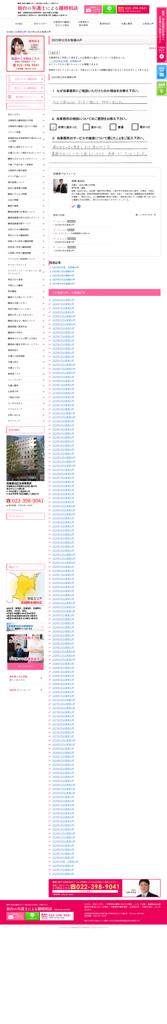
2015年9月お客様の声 (63, 796)
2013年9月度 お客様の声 (65, 267)
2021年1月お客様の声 (63, 275)
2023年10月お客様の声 (63, 417)
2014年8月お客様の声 (63, 849)
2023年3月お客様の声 (63, 445)
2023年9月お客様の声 (63, 421)
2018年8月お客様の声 (63, 667)
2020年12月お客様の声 (63, 554)
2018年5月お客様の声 (63, 679)
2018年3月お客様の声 (63, 687)
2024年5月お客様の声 (63, 393)
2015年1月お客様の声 (63, 829)
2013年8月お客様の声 (63, 865)
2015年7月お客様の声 (63, 805)
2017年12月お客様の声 (63, 699)
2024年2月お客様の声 (63, 405)
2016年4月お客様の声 (63, 768)
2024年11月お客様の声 (63, 368)
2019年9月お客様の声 (63, 283)
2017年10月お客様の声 (63, 708)
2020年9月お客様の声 (63, 566)
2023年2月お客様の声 (63, 449)
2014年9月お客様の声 (63, 845)
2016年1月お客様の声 (63, 780)
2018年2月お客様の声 (63, 691)
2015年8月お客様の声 (63, 800)
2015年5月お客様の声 (63, 813)
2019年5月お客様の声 (63, 631)
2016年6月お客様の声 (63, 760)
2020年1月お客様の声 (63, 598)
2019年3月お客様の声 (63, 639)
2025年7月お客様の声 (63, 336)
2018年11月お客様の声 (63, 655)
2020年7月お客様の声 (63, 574)
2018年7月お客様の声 (63, 671)
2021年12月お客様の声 (63, 506)
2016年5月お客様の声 (63, 764)
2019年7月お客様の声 (63, 623)
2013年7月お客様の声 (63, 271)
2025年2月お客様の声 (63, 356)
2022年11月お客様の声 (63, 461)
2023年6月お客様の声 (63, 433)
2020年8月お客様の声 (63, 570)
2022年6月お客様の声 (63, 481)
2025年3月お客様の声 (63, 352)
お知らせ (71, 230)
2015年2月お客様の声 (63, 825)
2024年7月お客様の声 (63, 384)
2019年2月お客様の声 (63, 643)
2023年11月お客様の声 (63, 413)
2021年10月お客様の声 (63, 514)
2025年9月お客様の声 (63, 328)
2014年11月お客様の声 (63, 837)
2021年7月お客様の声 (63, 526)
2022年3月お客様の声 (63, 494)
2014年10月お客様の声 (63, 841)
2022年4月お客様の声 (63, 489)
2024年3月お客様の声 (63, 401)
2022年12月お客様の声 (63, 457)
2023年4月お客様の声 (63, 441)
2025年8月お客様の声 (63, 332)
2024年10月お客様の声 (63, 372)
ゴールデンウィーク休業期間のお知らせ (72, 233)
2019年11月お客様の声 (63, 607)
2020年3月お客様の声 (63, 590)
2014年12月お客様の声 (63, 833)
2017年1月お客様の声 (63, 736)
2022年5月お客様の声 (63, 485)
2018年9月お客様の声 (63, 663)
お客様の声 (20, 31)
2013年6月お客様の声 (63, 873)
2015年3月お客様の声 (63, 821)
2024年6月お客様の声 (63, 388)
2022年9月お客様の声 (63, 469)
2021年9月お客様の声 (63, 518)
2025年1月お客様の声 (63, 360)
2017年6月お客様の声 (63, 716)
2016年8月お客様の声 (63, 752)
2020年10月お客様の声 (63, 562)
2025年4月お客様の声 (63, 348)
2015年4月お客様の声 (63, 817)
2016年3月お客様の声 (63, 772)
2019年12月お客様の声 (63, 603)
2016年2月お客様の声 (63, 776)
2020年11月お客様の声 (63, 558)
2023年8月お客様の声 (63, 425)
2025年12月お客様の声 (63, 316)
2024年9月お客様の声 (63, 376)
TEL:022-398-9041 (136, 913)
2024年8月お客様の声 (63, 380)
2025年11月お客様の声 (63, 320)
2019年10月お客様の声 (63, 611)
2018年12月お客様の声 (63, 651)
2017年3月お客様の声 (63, 728)
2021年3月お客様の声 (63, 542)
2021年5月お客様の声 (63, 534)
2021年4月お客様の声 (63, 538)
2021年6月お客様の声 (63, 530)
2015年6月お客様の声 (63, 809)
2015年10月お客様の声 (63, 792)
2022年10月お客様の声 (63, 465)
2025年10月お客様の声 (63, 324)
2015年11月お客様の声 (63, 788)
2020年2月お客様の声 (63, 595)
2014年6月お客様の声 (63, 857)
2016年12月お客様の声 (63, 740)
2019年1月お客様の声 (63, 647)
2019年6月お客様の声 (63, 627)
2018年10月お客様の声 (63, 659)
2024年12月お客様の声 (63, 364)
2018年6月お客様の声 (63, 675)
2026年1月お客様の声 (63, 312)
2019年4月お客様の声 (63, 635)
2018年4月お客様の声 (63, 683)
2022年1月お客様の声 (63, 502)
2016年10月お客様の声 (63, 744)
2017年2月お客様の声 (63, 732)
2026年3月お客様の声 (64, 242)
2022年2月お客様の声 (63, 497)
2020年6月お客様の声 (63, 578)
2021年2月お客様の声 (63, 546)
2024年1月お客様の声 (63, 409)
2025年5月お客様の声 (63, 344)
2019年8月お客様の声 (63, 619)
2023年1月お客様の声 (63, 453)
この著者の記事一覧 (146, 214)
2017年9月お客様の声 (63, 712)
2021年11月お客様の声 (63, 510)
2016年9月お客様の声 (63, 748)
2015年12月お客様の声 (63, 784)
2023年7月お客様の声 (63, 429)
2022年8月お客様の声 (63, 473)
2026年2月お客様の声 (64, 250)
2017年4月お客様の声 (63, 724)
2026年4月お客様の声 (64, 224)
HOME (10, 31)
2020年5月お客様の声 (63, 279)
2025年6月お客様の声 (63, 340)
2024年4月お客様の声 (63, 397)
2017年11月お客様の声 (63, 704)
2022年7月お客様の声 (63, 477)
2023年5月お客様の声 (63, 437)
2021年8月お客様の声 (63, 522)
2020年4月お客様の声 (63, 586)
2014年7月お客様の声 (63, 853)
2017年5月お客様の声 (63, 720)
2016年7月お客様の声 (63, 756)
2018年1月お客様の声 (63, 695)
